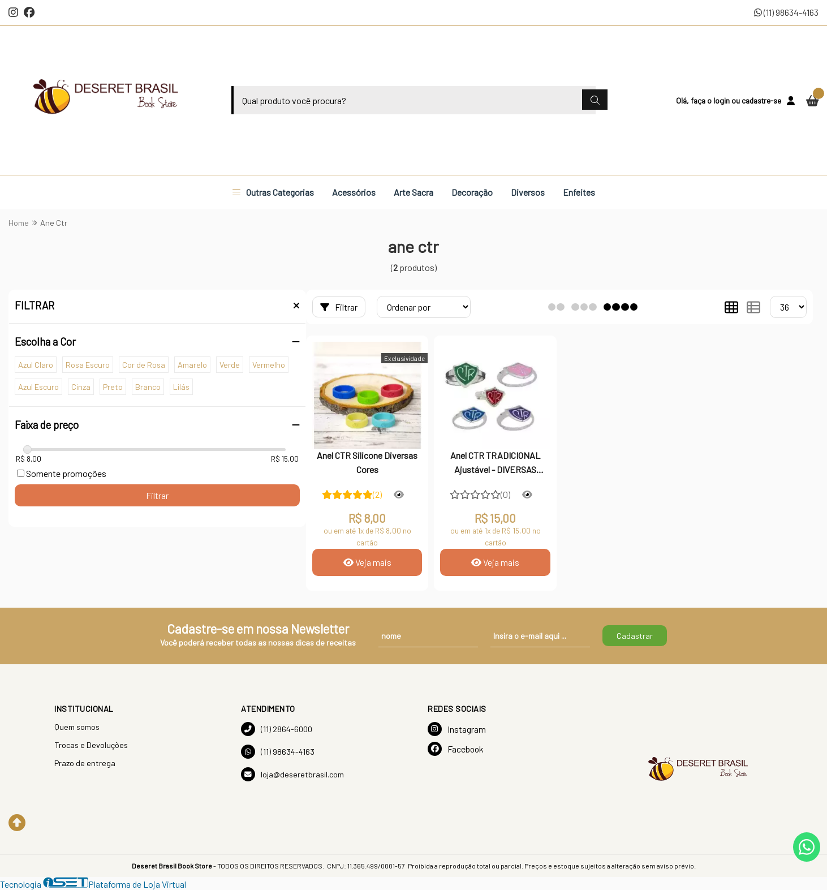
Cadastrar (635, 635)
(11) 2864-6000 (276, 729)
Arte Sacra (413, 192)
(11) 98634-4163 (786, 12)
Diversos (528, 192)
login (722, 100)
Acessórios (354, 192)
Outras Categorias (273, 192)
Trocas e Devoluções (91, 745)
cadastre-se (761, 100)
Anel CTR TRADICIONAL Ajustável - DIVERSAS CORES (495, 463)
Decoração (472, 192)
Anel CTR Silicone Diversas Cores (367, 462)
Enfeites (579, 192)
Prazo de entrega (84, 763)
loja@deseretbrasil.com (292, 774)
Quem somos (77, 727)
